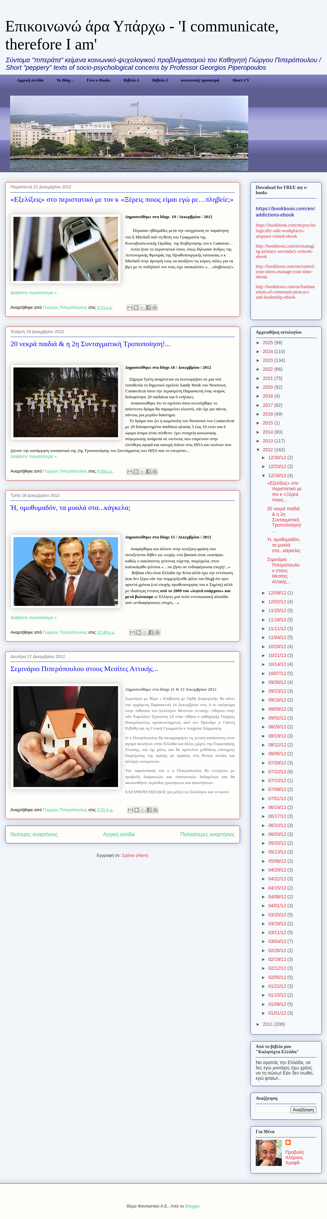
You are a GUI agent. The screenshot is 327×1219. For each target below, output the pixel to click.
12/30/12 (277, 457)
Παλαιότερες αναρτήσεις (208, 834)
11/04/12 (277, 637)
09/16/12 (277, 700)
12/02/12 (277, 601)
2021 (268, 378)
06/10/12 (277, 825)
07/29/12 (277, 762)
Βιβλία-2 (160, 80)
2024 (268, 351)
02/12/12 (277, 968)
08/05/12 (277, 753)
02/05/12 (277, 977)
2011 (268, 1024)
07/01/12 (277, 798)
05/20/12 (277, 843)
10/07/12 (277, 673)
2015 (268, 422)
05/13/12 (277, 851)
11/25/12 (277, 610)
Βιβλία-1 (131, 80)
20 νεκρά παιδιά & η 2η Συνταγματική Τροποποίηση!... (90, 344)
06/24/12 (277, 807)
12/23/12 (277, 466)
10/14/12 (277, 664)
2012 (268, 449)
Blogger (192, 1206)
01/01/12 (277, 1013)
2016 (268, 414)
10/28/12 (277, 646)
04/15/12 (277, 888)
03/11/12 (277, 932)
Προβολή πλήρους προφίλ (294, 1157)
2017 (268, 405)
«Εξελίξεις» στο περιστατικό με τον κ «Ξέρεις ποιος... (284, 491)
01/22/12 (277, 986)
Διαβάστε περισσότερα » (33, 292)
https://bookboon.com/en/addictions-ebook (285, 211)
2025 (268, 342)
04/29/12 (277, 869)
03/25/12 (277, 914)
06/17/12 (277, 816)
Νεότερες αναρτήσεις (34, 834)
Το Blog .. (65, 80)
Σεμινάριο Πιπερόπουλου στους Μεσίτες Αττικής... (84, 669)
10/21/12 (277, 655)
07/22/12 (277, 771)
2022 (268, 369)
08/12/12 (277, 744)
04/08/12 (277, 896)
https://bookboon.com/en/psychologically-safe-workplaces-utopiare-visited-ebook (286, 231)
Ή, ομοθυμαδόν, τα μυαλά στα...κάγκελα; (70, 507)
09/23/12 (277, 691)
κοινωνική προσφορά (200, 80)
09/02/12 (277, 718)
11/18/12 (277, 619)
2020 (268, 387)
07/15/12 (277, 780)
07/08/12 (277, 789)
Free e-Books (98, 80)
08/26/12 (277, 726)
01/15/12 (277, 995)
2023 (268, 360)
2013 (268, 440)
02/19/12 (277, 959)
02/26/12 (277, 950)
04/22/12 (277, 878)
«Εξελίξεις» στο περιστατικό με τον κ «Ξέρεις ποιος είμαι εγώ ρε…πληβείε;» (121, 199)
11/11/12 (277, 628)
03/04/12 (277, 941)
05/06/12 (277, 861)
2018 (268, 396)
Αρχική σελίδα (30, 80)
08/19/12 (277, 736)
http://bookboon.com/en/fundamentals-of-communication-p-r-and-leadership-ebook (285, 292)
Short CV (241, 80)
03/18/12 (277, 923)
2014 (268, 432)
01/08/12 (277, 1004)
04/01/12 (277, 905)
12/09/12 (277, 592)
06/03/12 (277, 834)
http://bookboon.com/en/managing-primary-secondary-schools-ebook (285, 251)
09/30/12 (277, 682)
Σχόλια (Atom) (135, 855)
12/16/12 (277, 475)
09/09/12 (277, 709)
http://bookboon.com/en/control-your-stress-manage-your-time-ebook (285, 271)
